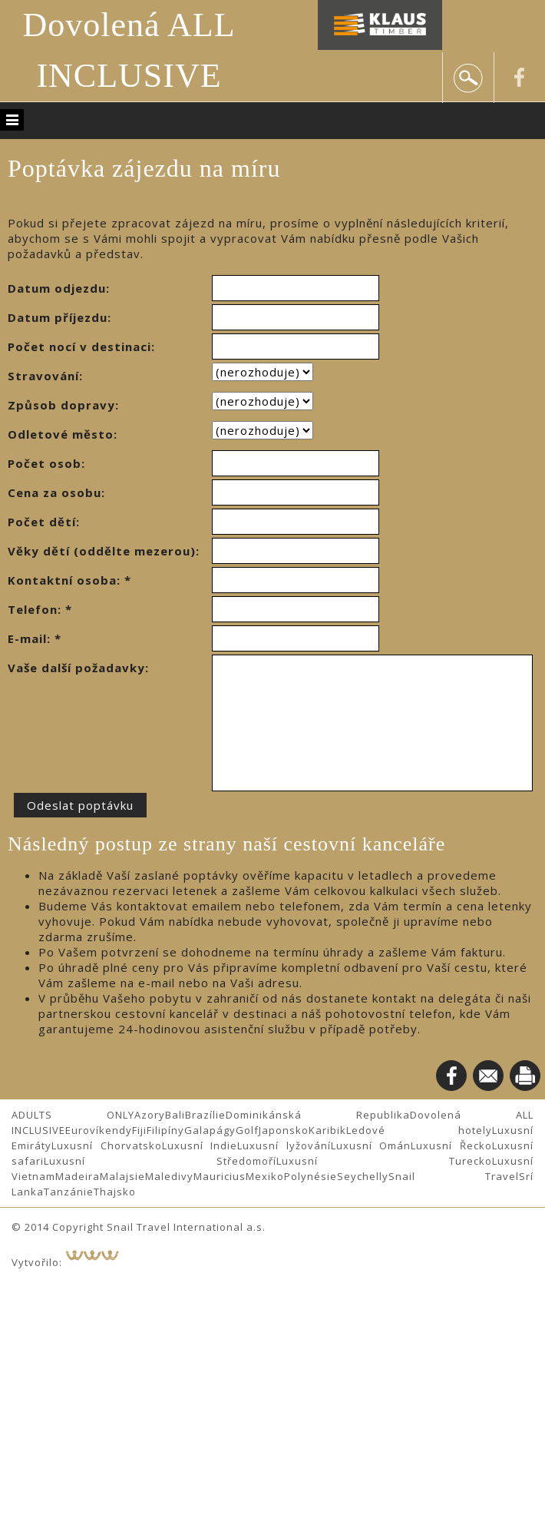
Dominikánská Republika (318, 1115)
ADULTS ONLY (73, 1115)
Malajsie (122, 1176)
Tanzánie (69, 1191)
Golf (247, 1130)
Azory (149, 1115)
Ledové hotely (419, 1130)
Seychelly (362, 1176)
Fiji (139, 1130)
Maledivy (169, 1176)
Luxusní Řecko (451, 1145)
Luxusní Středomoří (160, 1161)
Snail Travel (453, 1176)
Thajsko (115, 1191)
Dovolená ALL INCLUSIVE (128, 50)
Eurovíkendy (98, 1130)
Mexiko (265, 1176)
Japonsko (284, 1130)
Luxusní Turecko (384, 1161)
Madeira (77, 1176)
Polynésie (310, 1176)
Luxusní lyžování (284, 1145)
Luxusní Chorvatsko (106, 1145)
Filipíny (165, 1130)
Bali (175, 1115)
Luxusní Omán (371, 1145)
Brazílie (205, 1115)
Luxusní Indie (200, 1145)
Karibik (327, 1130)
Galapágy (210, 1130)
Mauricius (219, 1176)
